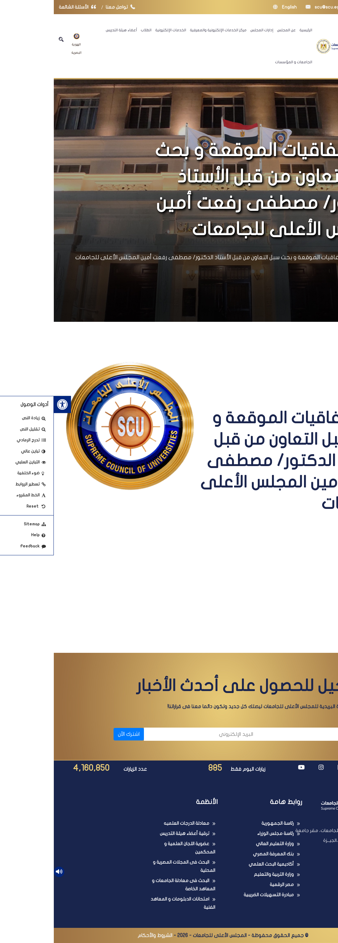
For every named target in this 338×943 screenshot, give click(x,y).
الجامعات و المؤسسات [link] (239, 62)
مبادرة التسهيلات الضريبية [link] (215, 894)
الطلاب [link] (92, 30)
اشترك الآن (75, 734)
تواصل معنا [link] (68, 7)
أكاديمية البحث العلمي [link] (217, 864)
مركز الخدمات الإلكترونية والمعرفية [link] (164, 30)
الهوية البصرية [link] (23, 43)
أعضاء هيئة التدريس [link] (67, 30)
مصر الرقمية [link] (228, 884)
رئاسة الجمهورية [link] (224, 823)
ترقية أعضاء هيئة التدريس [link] (130, 833)
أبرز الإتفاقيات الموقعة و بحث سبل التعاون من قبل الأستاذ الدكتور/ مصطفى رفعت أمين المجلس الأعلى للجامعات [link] (161, 257)
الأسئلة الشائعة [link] (25, 7)
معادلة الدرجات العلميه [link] (132, 823)
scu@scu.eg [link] (269, 7)
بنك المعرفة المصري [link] (219, 853)
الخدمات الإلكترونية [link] (117, 30)
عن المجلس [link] (232, 30)
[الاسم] (263, 734)
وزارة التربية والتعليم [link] (220, 874)
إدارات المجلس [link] (208, 30)
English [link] (231, 7)
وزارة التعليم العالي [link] (221, 843)
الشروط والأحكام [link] (101, 935)
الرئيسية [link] (252, 30)
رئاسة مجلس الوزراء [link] (221, 833)
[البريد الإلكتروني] (148, 734)
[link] (8, 404)
